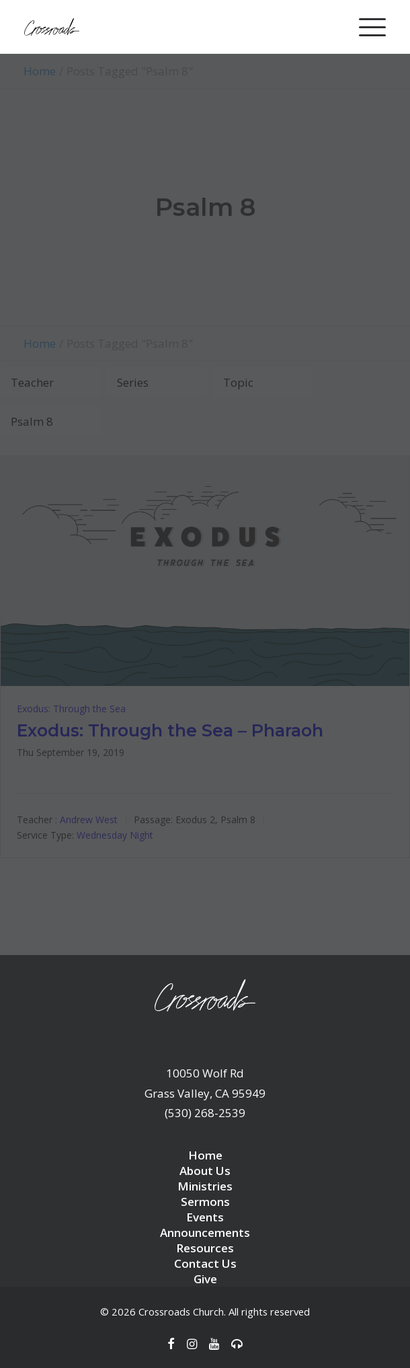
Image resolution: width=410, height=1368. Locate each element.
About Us (205, 1170)
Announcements (205, 1232)
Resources (205, 1248)
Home (205, 1155)
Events (205, 1217)
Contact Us (205, 1263)
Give (205, 1279)
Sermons (205, 1201)
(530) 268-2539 (205, 1112)
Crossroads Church (181, 1311)
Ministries (205, 1186)
